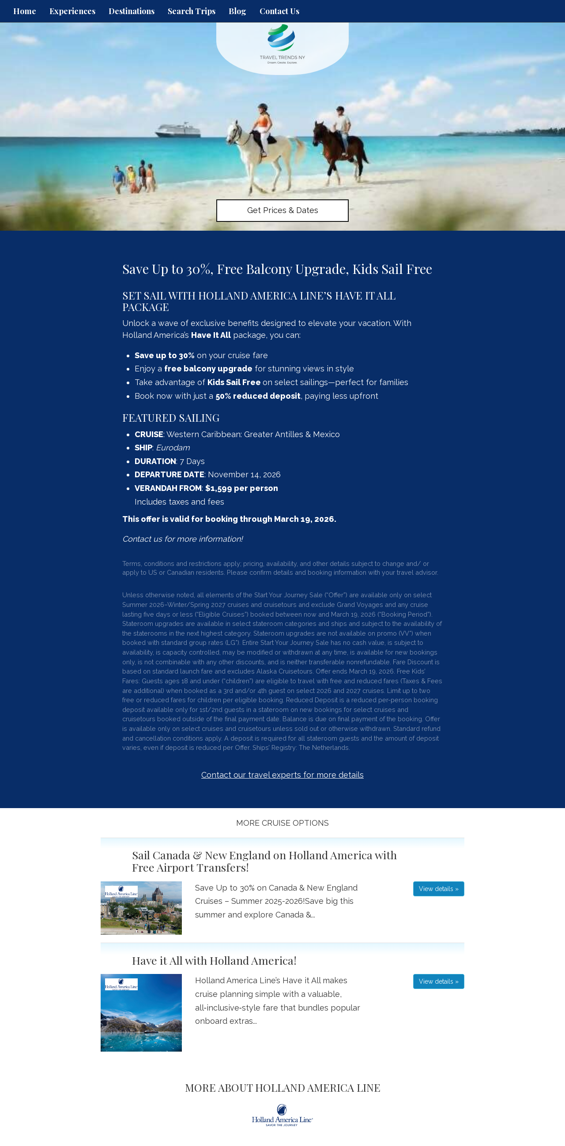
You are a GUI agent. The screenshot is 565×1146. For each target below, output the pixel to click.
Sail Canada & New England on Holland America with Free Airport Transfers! (264, 860)
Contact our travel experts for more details (282, 774)
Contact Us (279, 11)
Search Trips (191, 11)
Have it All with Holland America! (214, 960)
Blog (237, 11)
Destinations (131, 11)
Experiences (72, 11)
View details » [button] (439, 888)
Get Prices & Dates (282, 210)
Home (24, 11)
